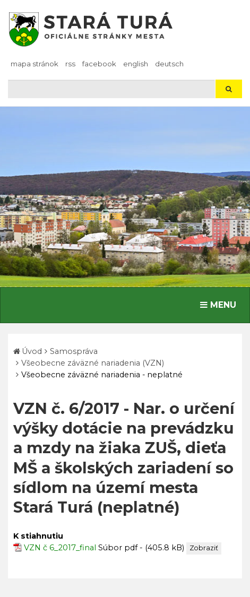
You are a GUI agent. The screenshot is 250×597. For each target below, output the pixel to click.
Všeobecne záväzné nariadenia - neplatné (102, 374)
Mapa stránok (34, 63)
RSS (70, 63)
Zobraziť (203, 548)
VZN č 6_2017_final (60, 547)
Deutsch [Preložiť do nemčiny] (169, 63)
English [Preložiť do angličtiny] (135, 63)
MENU (221, 304)
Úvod (32, 351)
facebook (99, 63)
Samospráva (74, 351)
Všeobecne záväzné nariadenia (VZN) (92, 363)
